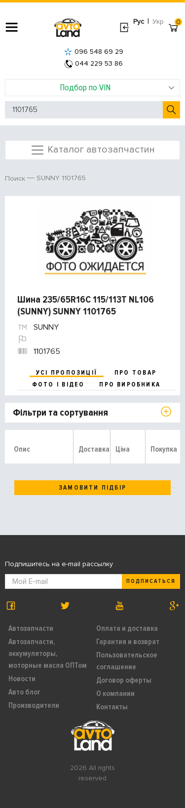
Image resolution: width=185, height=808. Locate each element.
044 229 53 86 (94, 63)
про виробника (129, 384)
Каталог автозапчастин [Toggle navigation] (92, 150)
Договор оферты (123, 680)
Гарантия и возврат (127, 641)
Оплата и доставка (127, 628)
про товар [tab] (135, 373)
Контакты (112, 706)
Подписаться (151, 581)
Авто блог (24, 692)
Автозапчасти (30, 628)
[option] (93, 240)
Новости (22, 678)
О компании (115, 693)
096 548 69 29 (93, 51)
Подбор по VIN (117, 87)
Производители (33, 705)
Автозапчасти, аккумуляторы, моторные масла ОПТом (47, 653)
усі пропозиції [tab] (66, 373)
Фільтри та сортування (60, 413)
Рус (138, 21)
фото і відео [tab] (58, 384)
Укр (158, 21)
